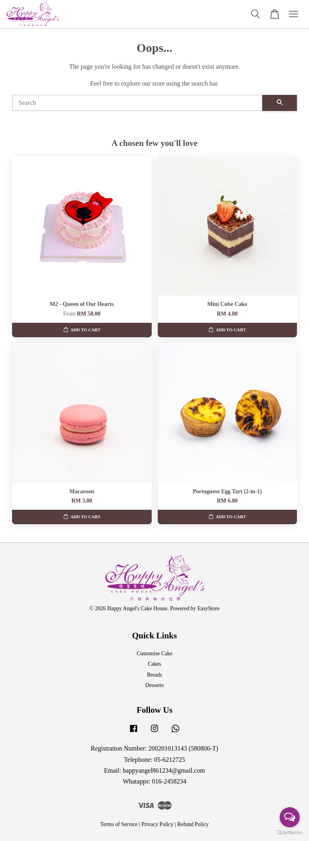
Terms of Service (119, 824)
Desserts (154, 685)
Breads (154, 675)
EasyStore (209, 608)
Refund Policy (193, 824)
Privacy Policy (157, 824)
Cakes (154, 664)
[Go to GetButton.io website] (290, 832)
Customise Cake (155, 653)
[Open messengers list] (290, 817)
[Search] (137, 103)
